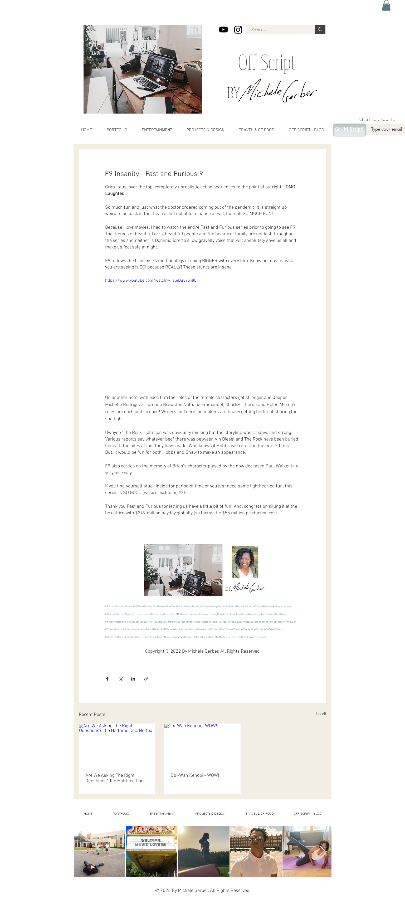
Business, (291, 905)
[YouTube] (223, 29)
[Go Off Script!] (349, 130)
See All (320, 714)
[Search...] (277, 30)
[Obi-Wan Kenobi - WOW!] (202, 745)
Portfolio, (299, 905)
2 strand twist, (167, 905)
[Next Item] (322, 851)
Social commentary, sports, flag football (269, 901)
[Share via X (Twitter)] (120, 678)
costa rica (128, 905)
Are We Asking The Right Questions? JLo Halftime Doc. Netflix (114, 778)
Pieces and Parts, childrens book (146, 905)
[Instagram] (238, 29)
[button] (386, 5)
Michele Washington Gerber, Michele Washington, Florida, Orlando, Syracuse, (206, 905)
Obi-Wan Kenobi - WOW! (195, 775)
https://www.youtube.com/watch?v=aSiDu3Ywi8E (150, 280)
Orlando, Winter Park (262, 905)
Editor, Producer (279, 905)
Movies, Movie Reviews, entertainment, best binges (117, 901)
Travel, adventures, (244, 901)
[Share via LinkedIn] (133, 678)
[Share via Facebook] (107, 678)
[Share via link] (146, 678)
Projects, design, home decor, (223, 901)
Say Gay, (249, 905)
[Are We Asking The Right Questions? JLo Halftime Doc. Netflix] (117, 745)
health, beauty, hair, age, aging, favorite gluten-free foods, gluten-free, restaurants (175, 901)
